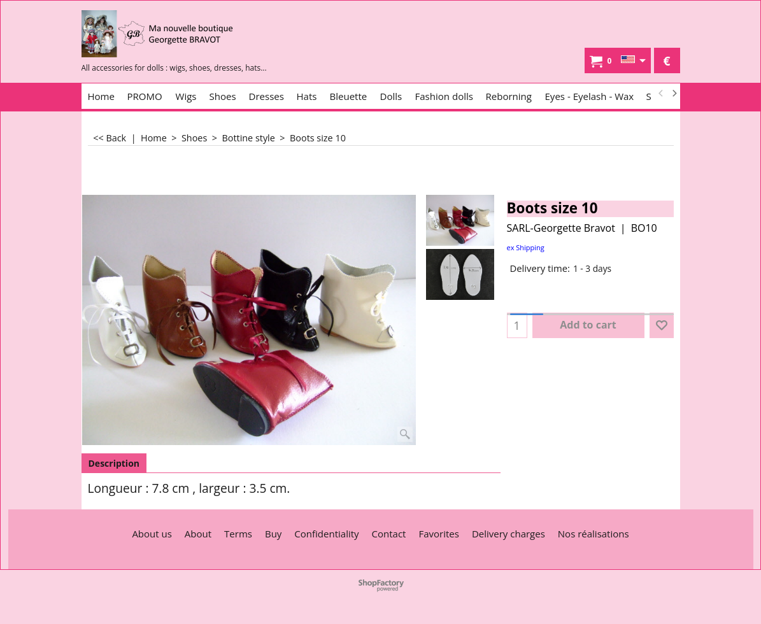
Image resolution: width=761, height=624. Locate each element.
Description (114, 463)
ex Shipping (525, 247)
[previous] (661, 93)
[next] (674, 93)
